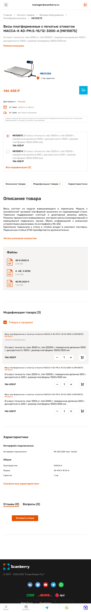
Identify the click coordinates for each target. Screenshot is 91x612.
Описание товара (15, 184)
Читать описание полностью (20, 238)
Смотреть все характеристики (21, 483)
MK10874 (9, 370)
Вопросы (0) (31, 504)
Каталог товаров (25, 15)
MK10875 (9, 336)
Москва (21, 101)
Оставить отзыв (25, 518)
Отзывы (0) (11, 504)
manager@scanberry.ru (45, 4)
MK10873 (9, 397)
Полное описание (13, 45)
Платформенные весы (14, 18)
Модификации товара (46, 184)
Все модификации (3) (18, 167)
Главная (7, 15)
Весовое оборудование (52, 15)
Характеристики (77, 184)
